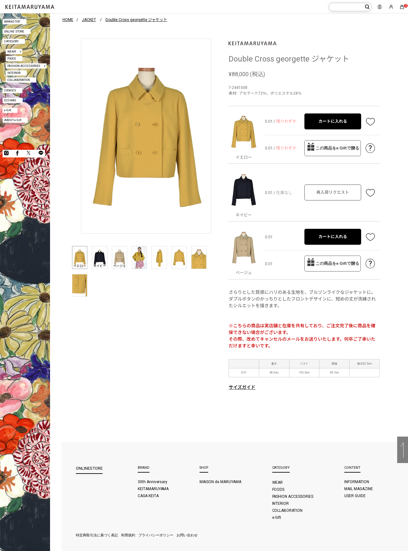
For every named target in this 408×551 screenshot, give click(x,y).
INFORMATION (356, 482)
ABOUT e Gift (12, 120)
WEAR (11, 51)
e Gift (7, 110)
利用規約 (128, 535)
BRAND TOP (12, 21)
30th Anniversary (153, 482)
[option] (146, 136)
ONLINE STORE (14, 31)
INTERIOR (13, 73)
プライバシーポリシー (155, 535)
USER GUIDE (355, 496)
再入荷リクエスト (333, 192)
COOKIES (10, 90)
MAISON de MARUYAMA (220, 482)
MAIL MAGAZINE (358, 489)
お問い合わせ (187, 535)
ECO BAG (10, 100)
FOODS (11, 58)
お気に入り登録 (370, 121)
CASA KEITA (148, 496)
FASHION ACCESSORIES (23, 66)
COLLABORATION (18, 80)
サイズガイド (242, 387)
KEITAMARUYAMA (153, 489)
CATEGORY (11, 41)
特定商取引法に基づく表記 (97, 535)
